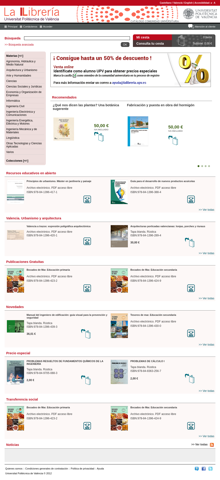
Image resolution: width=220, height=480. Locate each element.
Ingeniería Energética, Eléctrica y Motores (19, 122)
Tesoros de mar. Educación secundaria (153, 315)
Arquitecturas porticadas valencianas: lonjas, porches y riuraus (167, 226)
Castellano (165, 3)
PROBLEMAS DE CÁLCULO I (147, 361)
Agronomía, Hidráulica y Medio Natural (21, 63)
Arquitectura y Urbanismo (21, 70)
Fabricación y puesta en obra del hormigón (160, 105)
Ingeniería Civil (15, 106)
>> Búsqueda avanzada (19, 44)
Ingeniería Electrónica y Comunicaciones (20, 113)
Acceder (47, 26)
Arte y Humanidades (18, 75)
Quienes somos (13, 468)
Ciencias (11, 81)
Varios (10, 152)
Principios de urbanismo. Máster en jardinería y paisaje (59, 181)
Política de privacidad (82, 468)
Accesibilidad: (203, 3)
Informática (13, 100)
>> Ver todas (206, 209)
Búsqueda (13, 38)
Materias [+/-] (14, 55)
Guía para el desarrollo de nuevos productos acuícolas (162, 181)
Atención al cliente (205, 26)
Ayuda (100, 468)
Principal (12, 26)
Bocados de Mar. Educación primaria (48, 269)
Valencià (177, 3)
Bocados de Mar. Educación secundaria (153, 269)
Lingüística (12, 137)
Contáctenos (30, 26)
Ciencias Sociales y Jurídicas (24, 86)
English (188, 3)
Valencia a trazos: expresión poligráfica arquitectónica (59, 226)
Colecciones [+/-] (17, 160)
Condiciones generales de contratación (46, 468)
